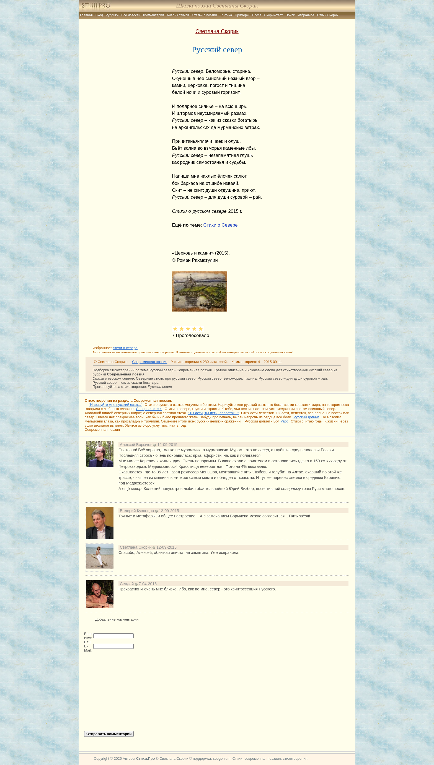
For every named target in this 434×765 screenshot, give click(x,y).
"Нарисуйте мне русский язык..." (115, 405)
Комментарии (153, 15)
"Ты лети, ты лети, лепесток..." (213, 413)
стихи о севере (125, 348)
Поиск (289, 15)
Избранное (306, 15)
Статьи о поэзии (204, 15)
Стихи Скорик (327, 15)
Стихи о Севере (220, 225)
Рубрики (112, 15)
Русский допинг (306, 417)
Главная (86, 15)
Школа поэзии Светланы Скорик (217, 5)
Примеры (242, 15)
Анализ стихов (178, 15)
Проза (257, 15)
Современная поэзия (149, 362)
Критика (226, 15)
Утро (284, 421)
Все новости (130, 15)
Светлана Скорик (217, 31)
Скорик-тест (273, 15)
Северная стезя (149, 409)
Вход (99, 15)
